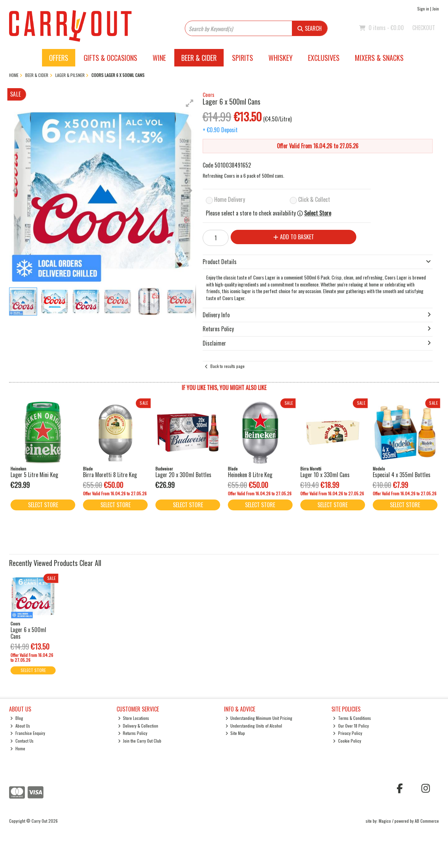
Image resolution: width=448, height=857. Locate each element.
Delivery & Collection (138, 726)
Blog (16, 718)
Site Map (235, 733)
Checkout (423, 27)
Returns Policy (133, 733)
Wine (159, 57)
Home (17, 748)
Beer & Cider (199, 57)
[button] (189, 103)
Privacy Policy (347, 733)
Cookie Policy (347, 741)
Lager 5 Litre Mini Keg (34, 474)
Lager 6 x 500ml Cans (28, 632)
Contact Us (22, 741)
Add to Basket (293, 237)
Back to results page (227, 366)
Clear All (90, 563)
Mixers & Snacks (379, 57)
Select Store (317, 213)
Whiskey (280, 57)
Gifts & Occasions (110, 57)
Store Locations (133, 718)
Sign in (423, 9)
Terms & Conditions (352, 718)
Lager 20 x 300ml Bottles (183, 474)
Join (435, 9)
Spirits (242, 57)
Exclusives (324, 57)
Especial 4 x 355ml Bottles (401, 474)
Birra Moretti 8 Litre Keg (110, 474)
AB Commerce (427, 821)
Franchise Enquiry (27, 733)
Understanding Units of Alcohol (253, 726)
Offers (58, 57)
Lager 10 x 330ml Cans (325, 474)
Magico (385, 821)
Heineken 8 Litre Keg (250, 474)
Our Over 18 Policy (351, 726)
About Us (20, 726)
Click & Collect (314, 199)
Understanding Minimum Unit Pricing (259, 718)
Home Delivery (229, 199)
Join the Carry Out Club (140, 741)
